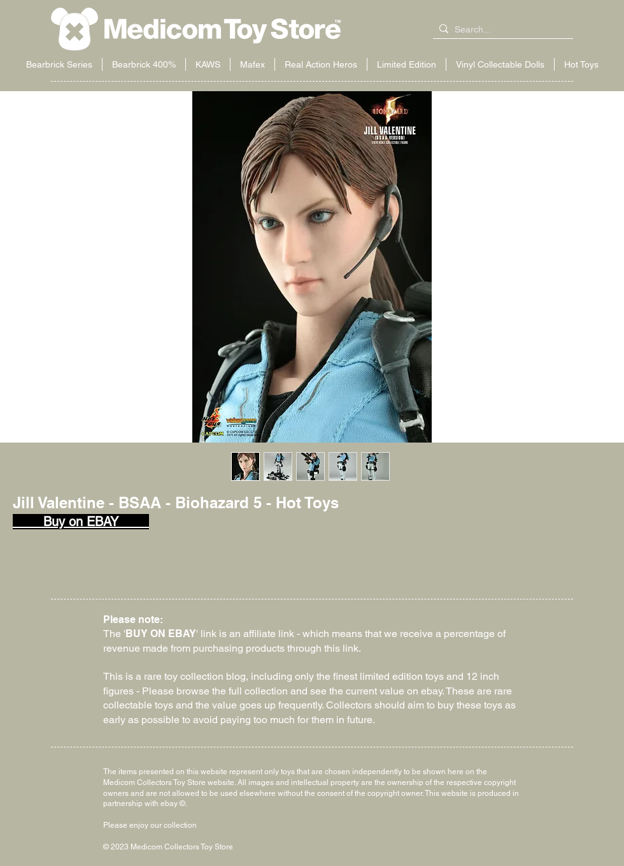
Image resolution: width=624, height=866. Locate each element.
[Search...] (500, 29)
